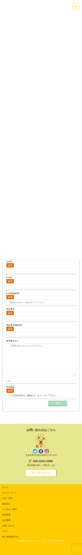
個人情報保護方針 (10, 536)
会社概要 (6, 520)
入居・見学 (7, 498)
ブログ (5, 531)
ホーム (5, 487)
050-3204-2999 (41, 461)
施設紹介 (6, 504)
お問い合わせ (41, 472)
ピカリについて (9, 493)
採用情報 (6, 514)
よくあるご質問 (9, 509)
